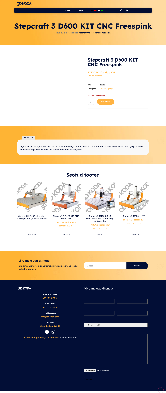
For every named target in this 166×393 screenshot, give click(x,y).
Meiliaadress (50, 313)
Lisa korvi (105, 102)
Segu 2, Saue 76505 (50, 326)
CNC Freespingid (71, 33)
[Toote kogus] (91, 102)
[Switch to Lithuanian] (102, 10)
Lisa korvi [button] (32, 235)
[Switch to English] (95, 10)
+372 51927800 (50, 307)
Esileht (68, 10)
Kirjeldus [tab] (28, 137)
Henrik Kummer (50, 294)
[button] (121, 10)
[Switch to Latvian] (98, 10)
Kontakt (83, 10)
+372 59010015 (50, 298)
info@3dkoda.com (50, 316)
